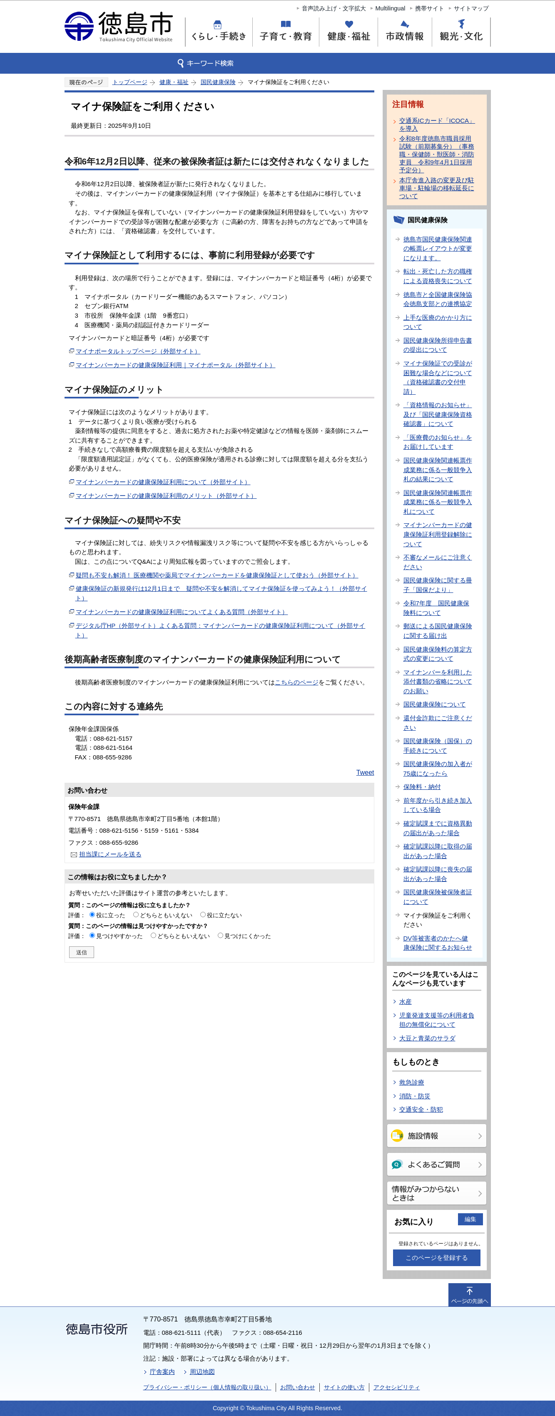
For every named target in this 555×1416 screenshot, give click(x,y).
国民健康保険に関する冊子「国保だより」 (437, 585)
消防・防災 (415, 1096)
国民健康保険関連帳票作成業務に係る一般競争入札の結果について (437, 470)
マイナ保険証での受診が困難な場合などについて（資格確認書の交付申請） (437, 377)
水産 (405, 1001)
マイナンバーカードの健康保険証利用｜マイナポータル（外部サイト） (176, 364)
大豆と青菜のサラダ (427, 1038)
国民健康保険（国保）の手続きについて (437, 745)
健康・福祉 (174, 82)
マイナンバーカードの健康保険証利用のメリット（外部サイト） (166, 495)
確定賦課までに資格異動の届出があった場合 (437, 828)
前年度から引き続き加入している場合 (437, 805)
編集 (470, 1219)
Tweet (365, 772)
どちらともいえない (166, 915)
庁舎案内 (162, 1371)
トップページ (129, 82)
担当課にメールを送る (110, 854)
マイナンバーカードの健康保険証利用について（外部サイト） (163, 481)
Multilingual (391, 8)
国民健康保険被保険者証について (437, 896)
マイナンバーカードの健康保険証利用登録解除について (437, 534)
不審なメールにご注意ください (437, 562)
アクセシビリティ (396, 1387)
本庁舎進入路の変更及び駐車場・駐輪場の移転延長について (436, 188)
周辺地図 (202, 1371)
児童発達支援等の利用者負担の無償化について (436, 1020)
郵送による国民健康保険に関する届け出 (437, 630)
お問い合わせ (297, 1387)
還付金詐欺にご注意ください (437, 722)
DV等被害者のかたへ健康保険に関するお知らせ (437, 943)
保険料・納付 (422, 786)
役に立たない (224, 915)
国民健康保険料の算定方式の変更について (437, 654)
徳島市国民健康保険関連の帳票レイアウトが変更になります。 (437, 248)
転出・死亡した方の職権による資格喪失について (437, 276)
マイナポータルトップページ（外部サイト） (138, 351)
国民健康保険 (218, 82)
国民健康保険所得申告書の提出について (437, 345)
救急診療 (411, 1082)
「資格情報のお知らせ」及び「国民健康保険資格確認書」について (437, 414)
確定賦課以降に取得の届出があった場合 (437, 851)
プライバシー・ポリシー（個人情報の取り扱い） (207, 1387)
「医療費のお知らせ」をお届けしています (437, 442)
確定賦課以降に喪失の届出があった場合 (437, 874)
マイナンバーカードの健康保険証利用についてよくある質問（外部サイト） (182, 611)
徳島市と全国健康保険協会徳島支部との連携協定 (437, 299)
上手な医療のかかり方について (437, 322)
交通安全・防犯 (421, 1109)
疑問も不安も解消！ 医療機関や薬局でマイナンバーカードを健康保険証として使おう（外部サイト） (217, 575)
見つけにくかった (247, 936)
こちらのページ (297, 682)
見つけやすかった (119, 936)
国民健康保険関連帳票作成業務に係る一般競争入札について (437, 502)
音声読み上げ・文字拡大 (334, 8)
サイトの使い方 (344, 1387)
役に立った (110, 915)
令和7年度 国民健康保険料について (436, 608)
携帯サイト (429, 8)
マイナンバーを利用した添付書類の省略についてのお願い (437, 681)
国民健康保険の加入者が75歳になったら (437, 768)
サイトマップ (471, 8)
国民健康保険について (434, 704)
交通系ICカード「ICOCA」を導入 (437, 124)
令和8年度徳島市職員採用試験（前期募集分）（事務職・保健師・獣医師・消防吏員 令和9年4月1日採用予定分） (436, 154)
